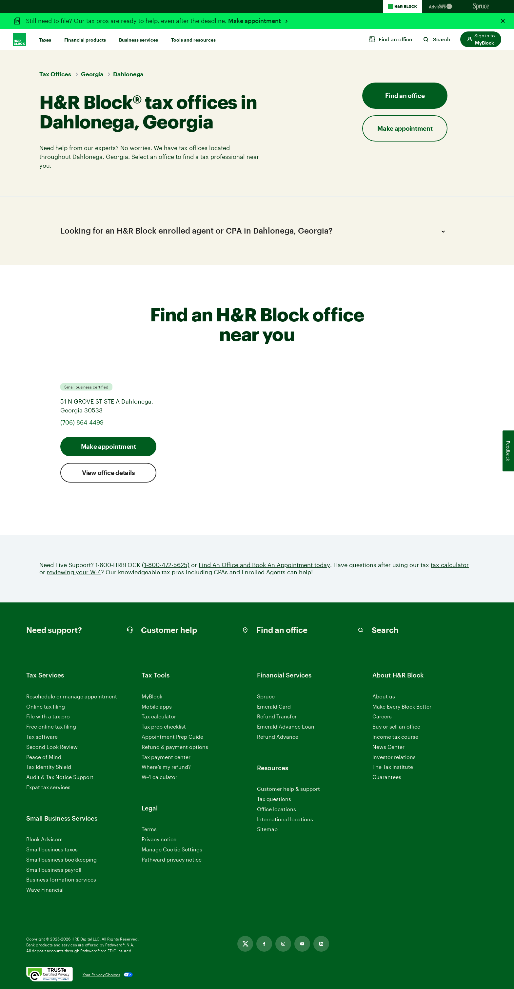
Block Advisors (44, 839)
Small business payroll (53, 869)
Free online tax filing (51, 726)
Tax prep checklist (164, 726)
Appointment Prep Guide (172, 736)
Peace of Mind (43, 757)
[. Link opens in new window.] (49, 974)
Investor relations (394, 757)
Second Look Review (52, 747)
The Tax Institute (392, 767)
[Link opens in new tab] (245, 944)
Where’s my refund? (166, 767)
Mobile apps (157, 706)
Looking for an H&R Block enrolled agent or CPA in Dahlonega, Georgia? (254, 232)
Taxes (45, 40)
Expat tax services (48, 787)
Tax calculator (159, 716)
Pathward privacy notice (172, 859)
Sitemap (267, 829)
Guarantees (386, 777)
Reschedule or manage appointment (71, 696)
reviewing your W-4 (74, 572)
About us (383, 696)
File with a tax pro (48, 716)
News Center (388, 747)
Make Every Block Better (401, 706)
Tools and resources (193, 40)
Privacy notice (159, 839)
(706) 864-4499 (82, 422)
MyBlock (152, 696)
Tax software (42, 736)
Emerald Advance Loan (285, 726)
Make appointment (255, 20)
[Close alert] (502, 21)
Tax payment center (166, 757)
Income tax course (395, 736)
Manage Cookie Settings (172, 849)
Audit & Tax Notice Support (59, 777)
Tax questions (274, 799)
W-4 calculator (159, 777)
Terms (149, 829)
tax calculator (450, 564)
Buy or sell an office (396, 726)
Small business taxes (52, 849)
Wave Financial (45, 889)
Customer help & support (288, 789)
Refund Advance (277, 736)
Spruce (266, 696)
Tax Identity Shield (48, 767)
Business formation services (61, 879)
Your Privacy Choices (101, 974)
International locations (285, 819)
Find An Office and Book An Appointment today (264, 564)
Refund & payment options (175, 747)
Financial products (85, 40)
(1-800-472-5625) (165, 564)
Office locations (276, 809)
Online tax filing (45, 706)
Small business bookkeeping (61, 859)
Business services (138, 40)
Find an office (405, 95)
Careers (382, 716)
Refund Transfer (277, 716)
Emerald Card (274, 706)
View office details (108, 472)
